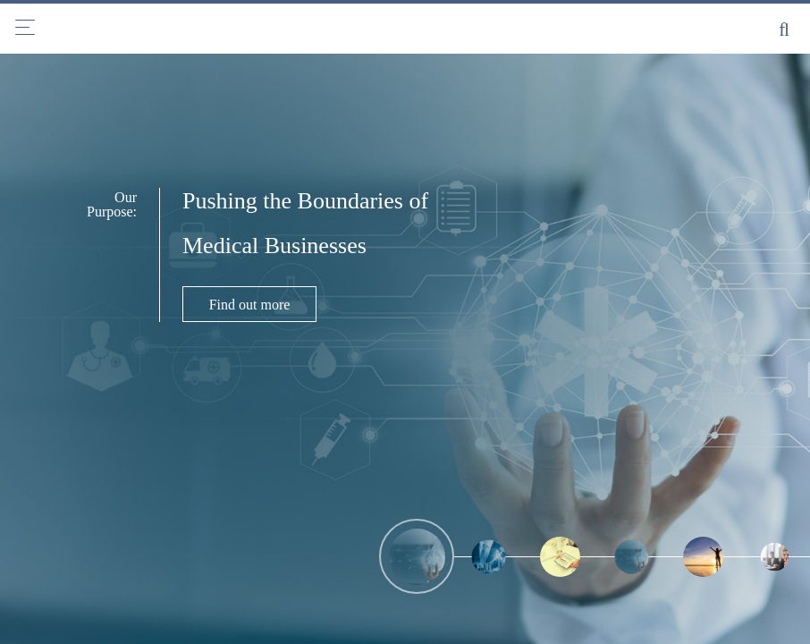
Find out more (250, 304)
